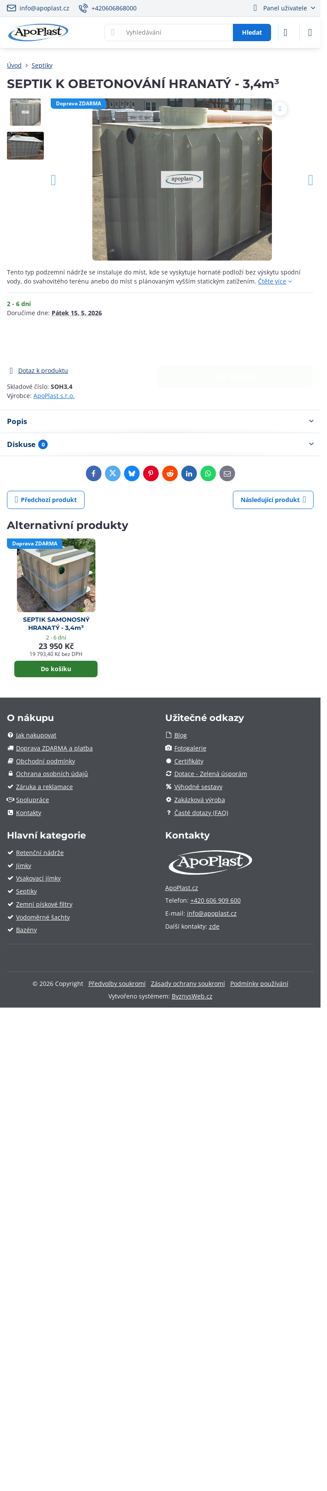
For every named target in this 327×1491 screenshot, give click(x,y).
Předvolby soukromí (117, 983)
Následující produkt (273, 499)
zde (214, 926)
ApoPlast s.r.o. (54, 396)
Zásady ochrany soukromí (188, 983)
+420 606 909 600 (215, 900)
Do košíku (235, 341)
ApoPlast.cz (181, 888)
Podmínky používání (259, 983)
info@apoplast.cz (212, 913)
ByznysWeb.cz (192, 996)
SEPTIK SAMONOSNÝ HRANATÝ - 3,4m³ (56, 624)
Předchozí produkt (46, 499)
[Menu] (310, 32)
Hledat (252, 32)
